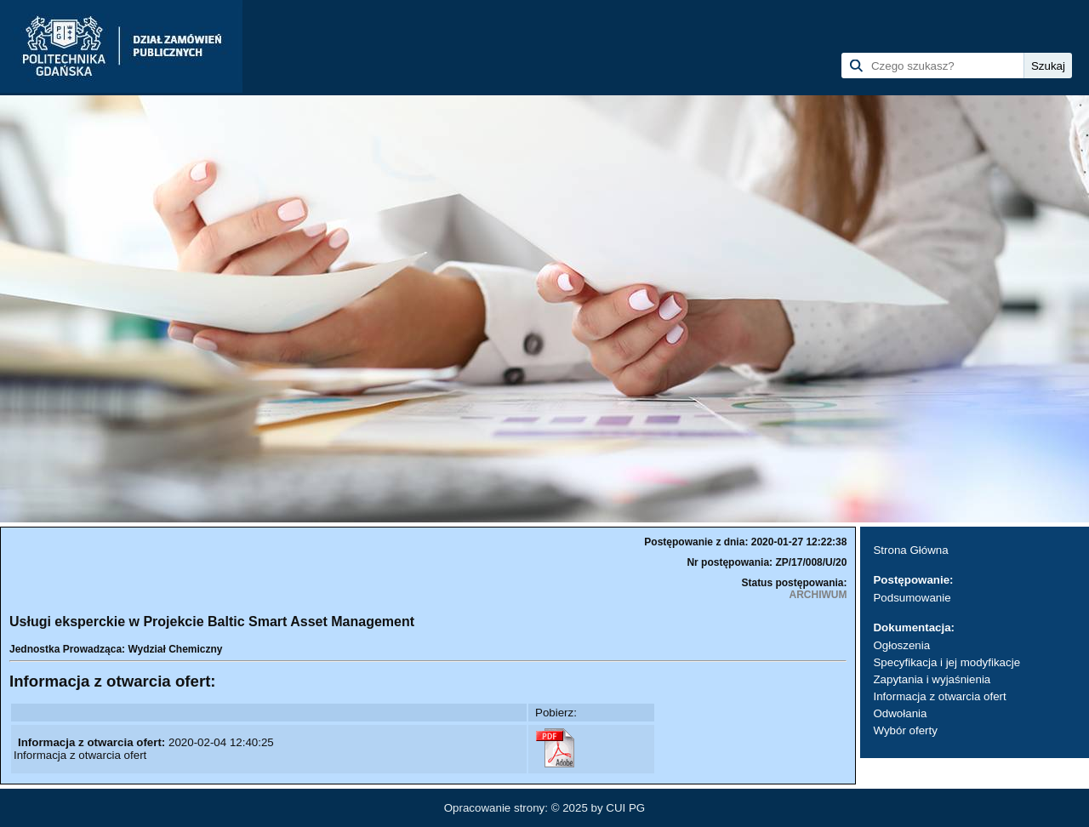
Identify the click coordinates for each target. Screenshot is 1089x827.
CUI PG (625, 807)
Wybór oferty (905, 730)
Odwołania (900, 713)
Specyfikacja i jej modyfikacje (946, 662)
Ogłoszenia (901, 645)
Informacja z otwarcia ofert (939, 696)
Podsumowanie (911, 597)
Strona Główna (910, 550)
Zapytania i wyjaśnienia (931, 679)
